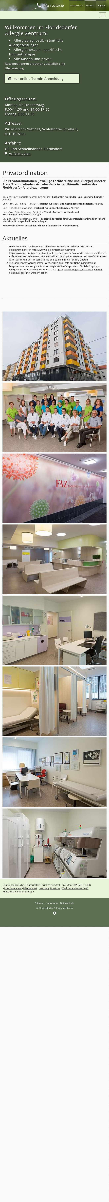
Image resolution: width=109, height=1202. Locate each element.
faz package (23, 14)
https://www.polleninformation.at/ (51, 250)
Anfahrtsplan (20, 154)
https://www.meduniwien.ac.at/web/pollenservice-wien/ (40, 253)
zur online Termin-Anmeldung (39, 78)
